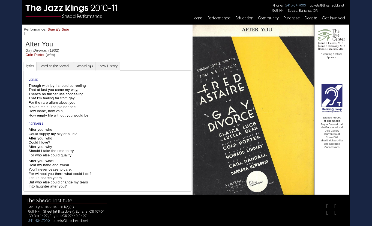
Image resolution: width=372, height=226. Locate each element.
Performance (219, 18)
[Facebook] (325, 206)
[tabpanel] (107, 131)
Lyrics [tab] (30, 66)
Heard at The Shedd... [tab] (55, 66)
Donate (311, 18)
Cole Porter (34, 55)
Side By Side (58, 29)
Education (244, 18)
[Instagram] (325, 213)
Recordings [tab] (84, 66)
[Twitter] (333, 206)
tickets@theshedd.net (327, 5)
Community (268, 18)
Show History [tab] (108, 66)
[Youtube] (333, 213)
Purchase (292, 18)
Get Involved (333, 18)
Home (196, 18)
